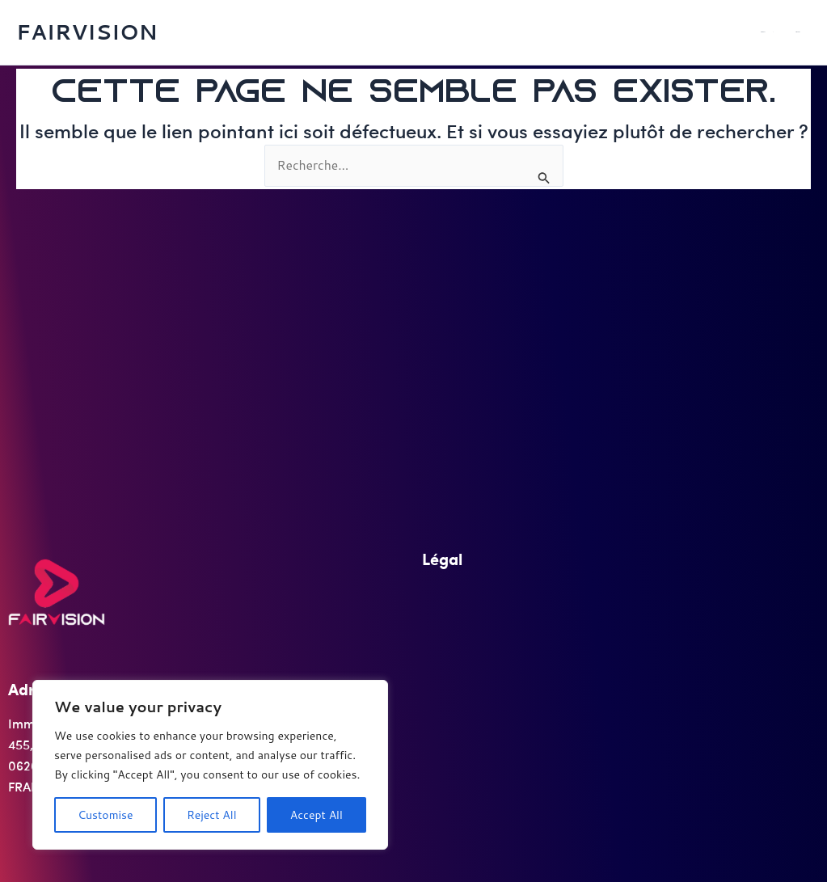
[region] (210, 765)
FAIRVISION (87, 31)
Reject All (212, 815)
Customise (105, 815)
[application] (799, 32)
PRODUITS (797, 32)
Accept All (316, 815)
